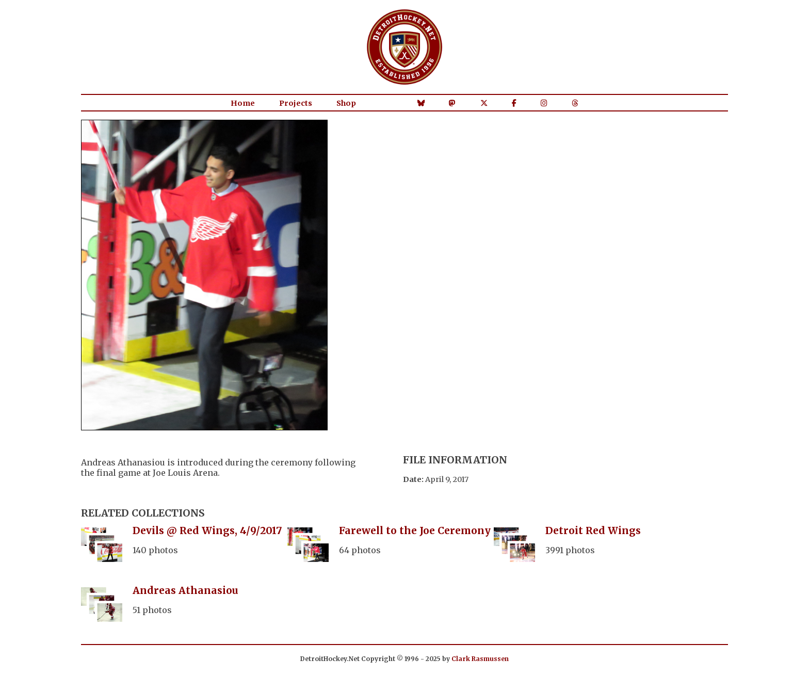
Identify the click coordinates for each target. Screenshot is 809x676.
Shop (346, 103)
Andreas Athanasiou (185, 590)
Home (243, 103)
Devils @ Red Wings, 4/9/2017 (207, 530)
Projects (295, 103)
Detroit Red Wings (593, 530)
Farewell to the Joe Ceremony (415, 530)
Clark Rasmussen (480, 659)
